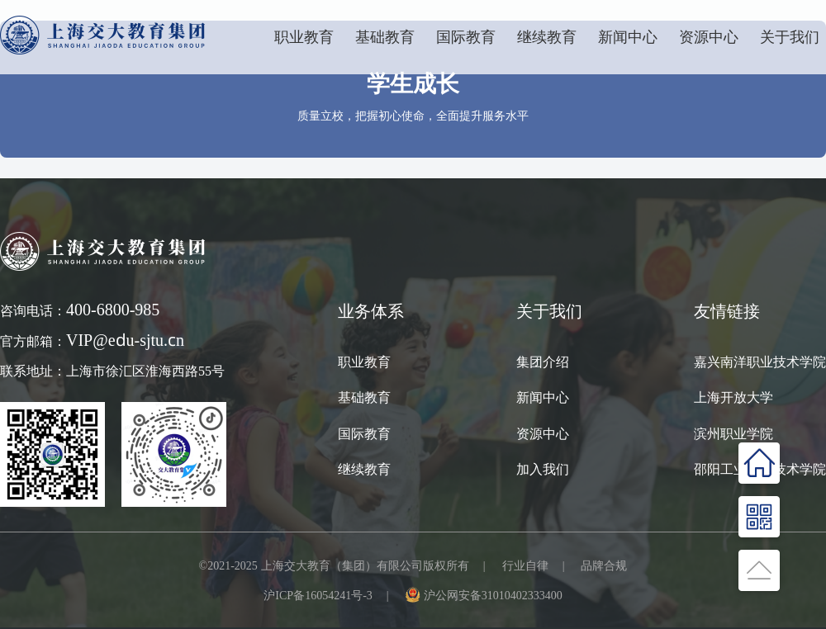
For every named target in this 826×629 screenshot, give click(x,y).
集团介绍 (542, 361)
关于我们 (789, 36)
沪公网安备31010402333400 (493, 595)
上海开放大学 (733, 397)
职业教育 (304, 36)
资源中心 (708, 36)
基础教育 (385, 36)
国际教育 (364, 433)
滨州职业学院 (733, 433)
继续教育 (364, 468)
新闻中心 (627, 36)
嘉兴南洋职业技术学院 (760, 361)
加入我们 (542, 468)
